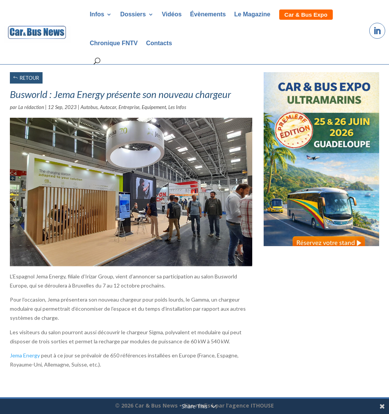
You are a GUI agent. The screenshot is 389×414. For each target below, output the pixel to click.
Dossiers (133, 14)
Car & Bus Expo (306, 14)
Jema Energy (25, 355)
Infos (97, 14)
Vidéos (172, 14)
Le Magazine (252, 14)
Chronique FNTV (114, 43)
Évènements (208, 14)
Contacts (159, 43)
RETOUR (29, 78)
